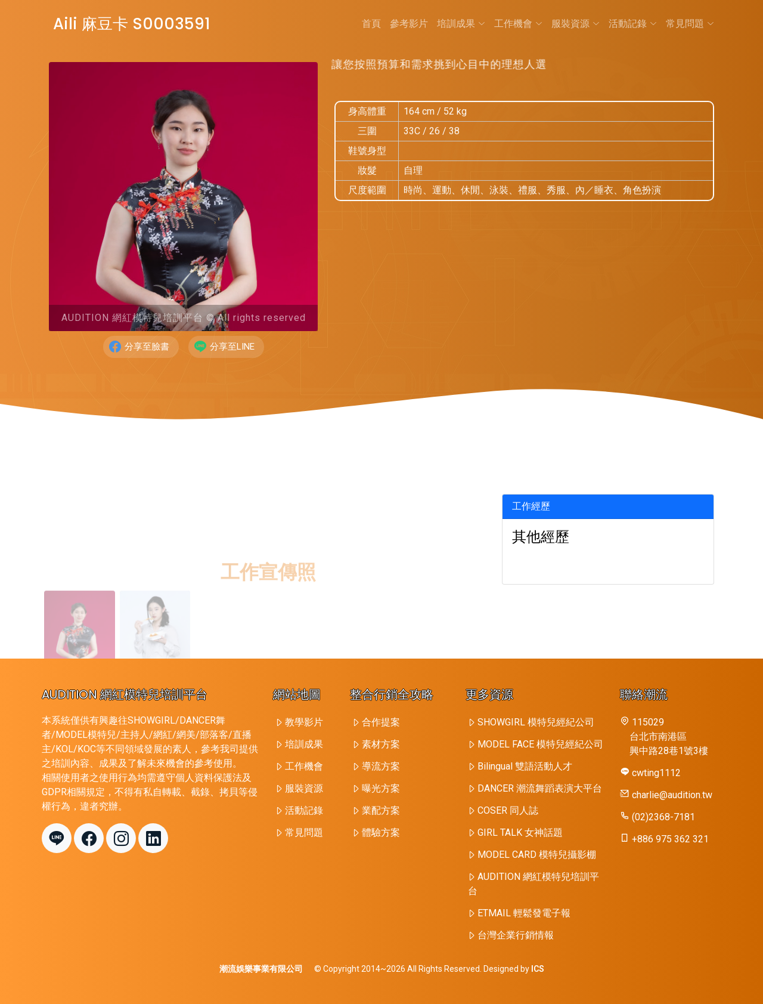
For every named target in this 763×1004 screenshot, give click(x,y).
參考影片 (409, 23)
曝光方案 (381, 788)
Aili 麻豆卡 (129, 24)
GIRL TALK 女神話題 (520, 832)
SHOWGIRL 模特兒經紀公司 (535, 722)
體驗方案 (381, 832)
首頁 (371, 23)
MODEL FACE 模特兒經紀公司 (540, 744)
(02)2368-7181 (663, 817)
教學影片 (304, 722)
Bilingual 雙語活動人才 (524, 766)
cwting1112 (656, 773)
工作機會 (518, 23)
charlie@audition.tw (672, 795)
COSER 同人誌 (507, 810)
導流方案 (381, 766)
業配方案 (381, 810)
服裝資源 (575, 23)
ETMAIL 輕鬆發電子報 (523, 913)
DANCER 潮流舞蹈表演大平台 (539, 788)
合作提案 (381, 722)
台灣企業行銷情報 (515, 935)
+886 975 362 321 (670, 839)
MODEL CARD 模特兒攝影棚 (536, 854)
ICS (537, 969)
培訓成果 (461, 23)
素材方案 (381, 744)
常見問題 (690, 23)
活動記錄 (633, 23)
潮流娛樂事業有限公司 (261, 969)
